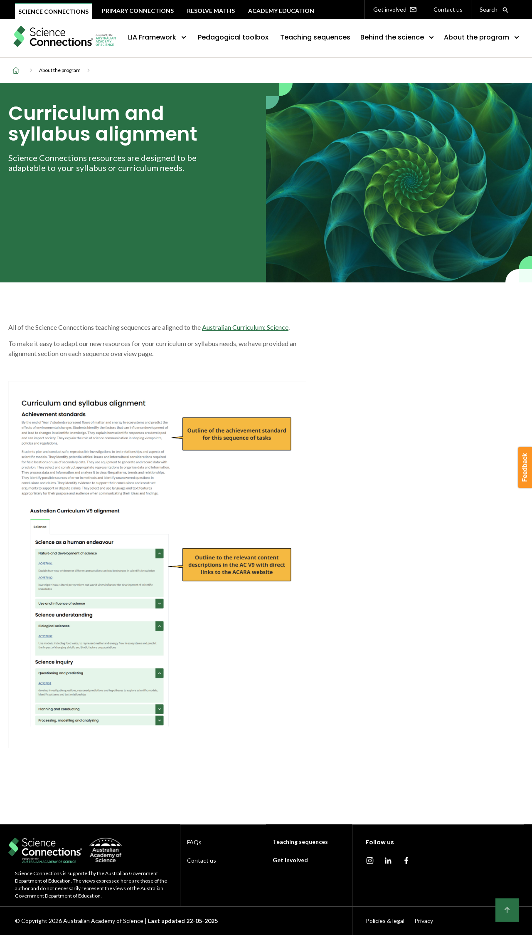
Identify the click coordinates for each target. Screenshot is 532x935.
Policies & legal (385, 920)
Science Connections (53, 11)
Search (494, 9)
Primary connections (138, 10)
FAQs (194, 842)
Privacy (423, 920)
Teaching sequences (315, 37)
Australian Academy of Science (103, 920)
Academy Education (281, 10)
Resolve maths (211, 10)
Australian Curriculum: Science (245, 327)
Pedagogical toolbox (233, 37)
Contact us (448, 9)
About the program (482, 37)
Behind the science (398, 37)
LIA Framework (158, 37)
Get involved (394, 9)
